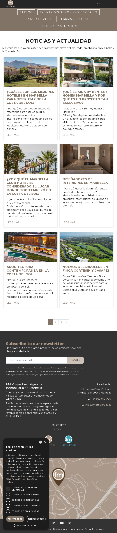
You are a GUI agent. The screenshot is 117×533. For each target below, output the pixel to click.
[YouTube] (62, 523)
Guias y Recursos (75, 19)
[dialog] (26, 484)
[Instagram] (70, 523)
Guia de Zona (39, 19)
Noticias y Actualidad (59, 26)
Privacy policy (76, 529)
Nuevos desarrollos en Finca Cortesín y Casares (86, 268)
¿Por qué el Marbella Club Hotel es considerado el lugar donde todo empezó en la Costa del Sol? (29, 186)
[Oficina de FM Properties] (58, 488)
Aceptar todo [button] (15, 519)
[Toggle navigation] (108, 4)
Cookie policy (60, 529)
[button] (26, 525)
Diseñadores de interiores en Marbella (85, 181)
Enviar (75, 360)
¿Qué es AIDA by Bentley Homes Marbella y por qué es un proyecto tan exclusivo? (85, 97)
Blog (26, 12)
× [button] (44, 442)
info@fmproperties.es (98, 404)
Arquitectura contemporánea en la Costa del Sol (28, 270)
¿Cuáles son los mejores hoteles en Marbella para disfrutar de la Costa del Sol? (30, 97)
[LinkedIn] (54, 523)
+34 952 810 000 (101, 398)
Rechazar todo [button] (36, 519)
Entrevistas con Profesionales (68, 12)
